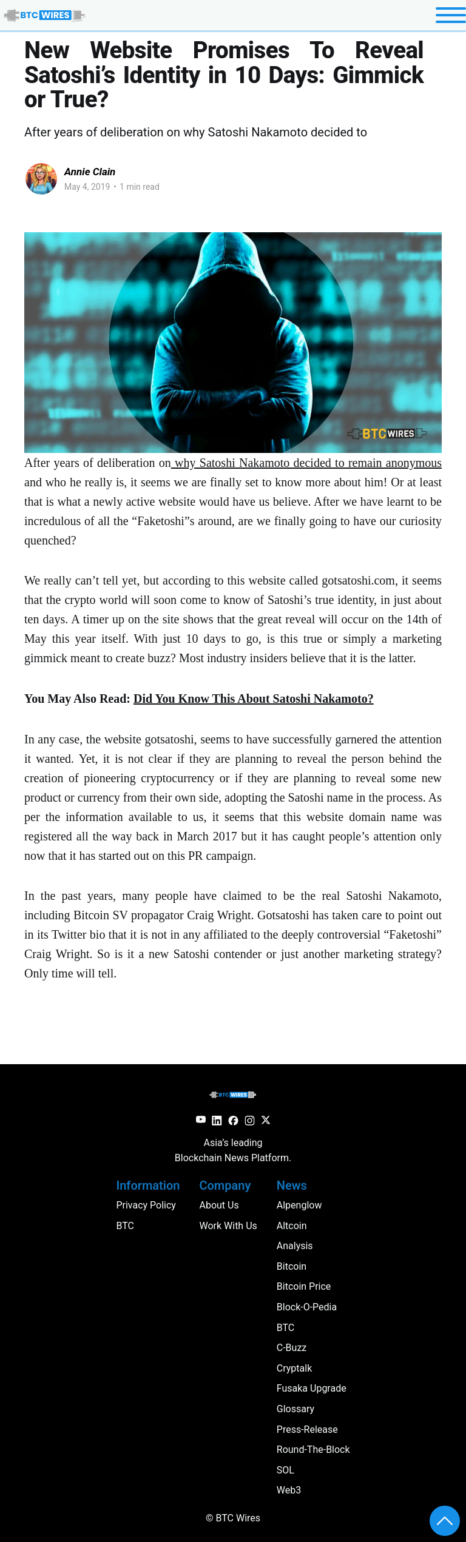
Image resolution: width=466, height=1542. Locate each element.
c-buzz (292, 1347)
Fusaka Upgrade (311, 1388)
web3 (289, 1490)
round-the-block (313, 1449)
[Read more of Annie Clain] (41, 179)
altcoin (292, 1226)
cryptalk (294, 1368)
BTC (286, 1327)
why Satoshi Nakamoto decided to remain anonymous (306, 462)
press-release (307, 1429)
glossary (295, 1409)
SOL (285, 1470)
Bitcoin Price (304, 1286)
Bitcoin (291, 1266)
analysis (295, 1246)
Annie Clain (89, 172)
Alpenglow (299, 1205)
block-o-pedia (307, 1307)
